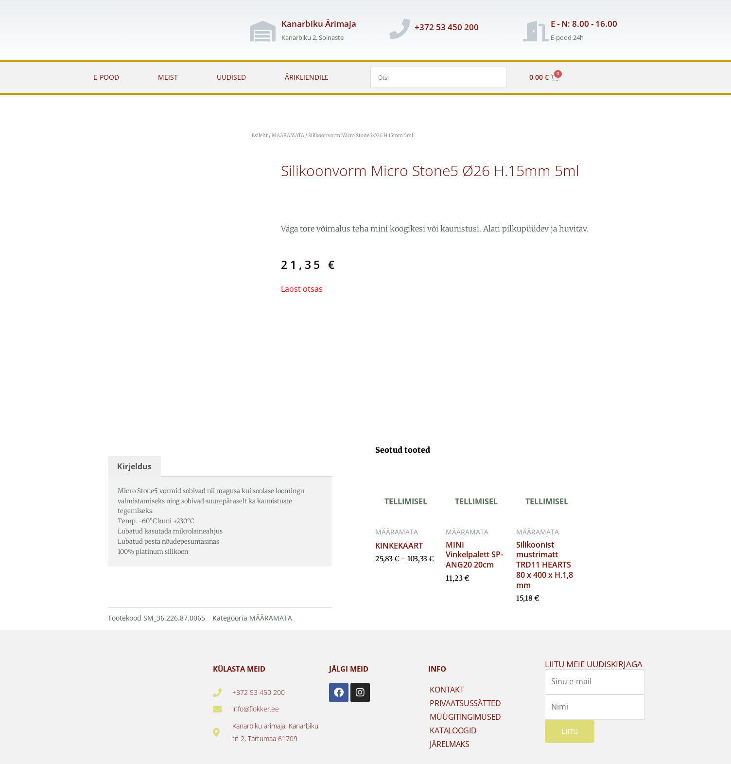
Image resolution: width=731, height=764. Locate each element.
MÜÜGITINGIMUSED (465, 716)
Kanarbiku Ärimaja (318, 23)
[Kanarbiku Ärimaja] (263, 31)
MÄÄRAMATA (288, 135)
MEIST (168, 77)
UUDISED (231, 77)
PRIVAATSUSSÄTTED (465, 703)
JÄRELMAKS (449, 744)
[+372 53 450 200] (399, 28)
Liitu (569, 730)
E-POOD (106, 77)
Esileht (260, 135)
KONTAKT (447, 689)
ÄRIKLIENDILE (307, 77)
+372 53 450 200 (447, 27)
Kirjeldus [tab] (134, 466)
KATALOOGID (453, 730)
